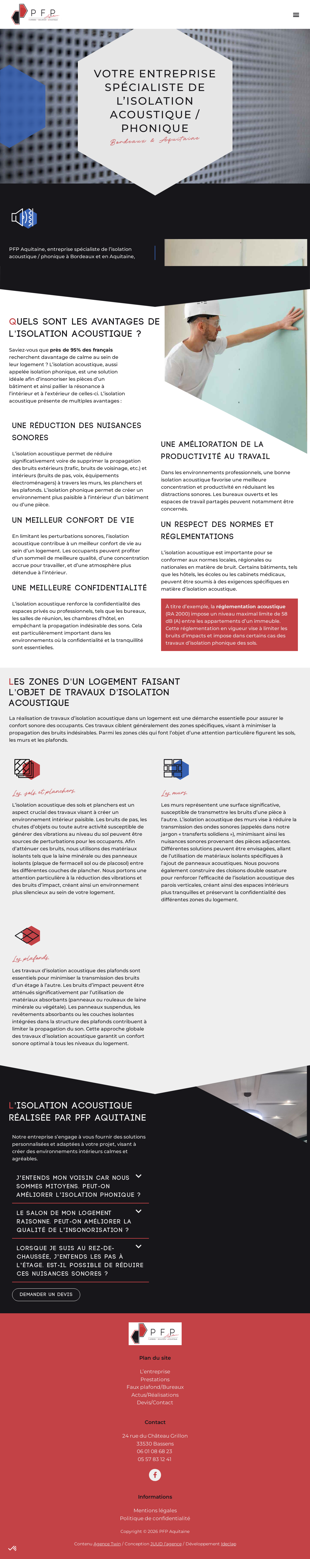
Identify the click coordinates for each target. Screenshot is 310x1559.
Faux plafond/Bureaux (155, 1387)
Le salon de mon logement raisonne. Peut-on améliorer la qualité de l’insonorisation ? (74, 1221)
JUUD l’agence (166, 1544)
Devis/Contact (155, 1402)
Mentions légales (155, 1510)
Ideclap (228, 1544)
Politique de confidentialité (155, 1518)
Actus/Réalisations (155, 1395)
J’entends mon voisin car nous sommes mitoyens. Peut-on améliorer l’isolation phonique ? (79, 1186)
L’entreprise (155, 1371)
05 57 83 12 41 (155, 1459)
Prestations (155, 1379)
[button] (296, 14)
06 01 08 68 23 (154, 1451)
